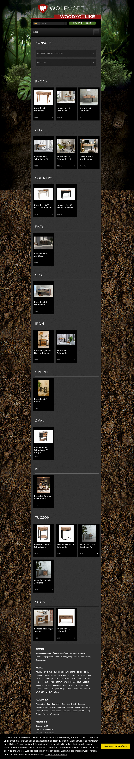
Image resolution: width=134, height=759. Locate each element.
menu (66, 32)
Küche (77, 707)
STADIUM (68, 689)
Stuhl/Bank (84, 711)
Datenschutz (41, 660)
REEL (65, 685)
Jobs (69, 657)
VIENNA (49, 692)
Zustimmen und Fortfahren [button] (115, 746)
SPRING (59, 689)
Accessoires (40, 704)
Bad (48, 704)
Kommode (61, 707)
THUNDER (78, 689)
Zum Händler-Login (82, 23)
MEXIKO (86, 682)
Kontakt (76, 657)
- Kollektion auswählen (50, 53)
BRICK (79, 672)
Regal (38, 711)
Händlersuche (60, 657)
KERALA (59, 682)
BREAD (72, 672)
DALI (89, 675)
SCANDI (78, 685)
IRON (38, 682)
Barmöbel (56, 704)
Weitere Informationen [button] (56, 754)
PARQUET (57, 685)
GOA (61, 679)
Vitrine (45, 714)
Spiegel (74, 711)
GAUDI (55, 679)
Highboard (50, 707)
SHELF (38, 689)
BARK (56, 672)
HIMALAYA (76, 679)
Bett (63, 704)
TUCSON (87, 689)
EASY (38, 679)
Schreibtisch (56, 711)
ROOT (71, 685)
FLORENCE (46, 679)
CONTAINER (63, 675)
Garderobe (40, 707)
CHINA (48, 675)
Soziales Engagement (44, 657)
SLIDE (52, 689)
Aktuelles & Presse (77, 653)
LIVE (79, 682)
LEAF (73, 682)
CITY (54, 675)
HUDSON (86, 679)
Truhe (38, 714)
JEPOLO (45, 682)
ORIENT (48, 685)
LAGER (67, 682)
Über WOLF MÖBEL (60, 653)
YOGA (56, 692)
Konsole (41, 62)
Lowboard (86, 707)
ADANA (39, 672)
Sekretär (66, 711)
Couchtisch (71, 704)
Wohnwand (54, 714)
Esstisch (81, 704)
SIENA (45, 689)
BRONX (87, 672)
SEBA (86, 685)
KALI (52, 682)
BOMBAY (64, 672)
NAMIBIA (39, 685)
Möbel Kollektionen (43, 653)
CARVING (39, 675)
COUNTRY (74, 675)
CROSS (82, 675)
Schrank (45, 711)
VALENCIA (40, 692)
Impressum (85, 657)
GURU (67, 679)
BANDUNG (48, 672)
